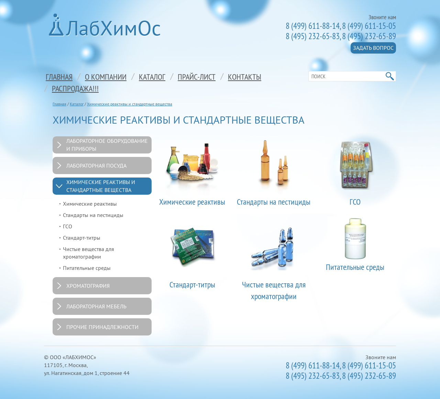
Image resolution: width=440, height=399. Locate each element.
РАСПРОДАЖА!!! (75, 88)
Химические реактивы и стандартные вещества (129, 103)
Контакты (244, 76)
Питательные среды (87, 267)
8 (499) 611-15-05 (369, 25)
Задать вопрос (373, 47)
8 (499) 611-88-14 (313, 25)
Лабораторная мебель (96, 306)
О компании (105, 76)
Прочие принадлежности (102, 326)
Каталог (152, 76)
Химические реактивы (90, 203)
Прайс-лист (197, 76)
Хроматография (88, 285)
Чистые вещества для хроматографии (88, 253)
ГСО (67, 226)
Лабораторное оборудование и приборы (107, 144)
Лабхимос (106, 24)
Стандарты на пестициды (93, 215)
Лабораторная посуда (96, 165)
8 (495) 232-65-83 (313, 36)
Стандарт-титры (81, 237)
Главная (59, 76)
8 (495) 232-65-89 (369, 36)
